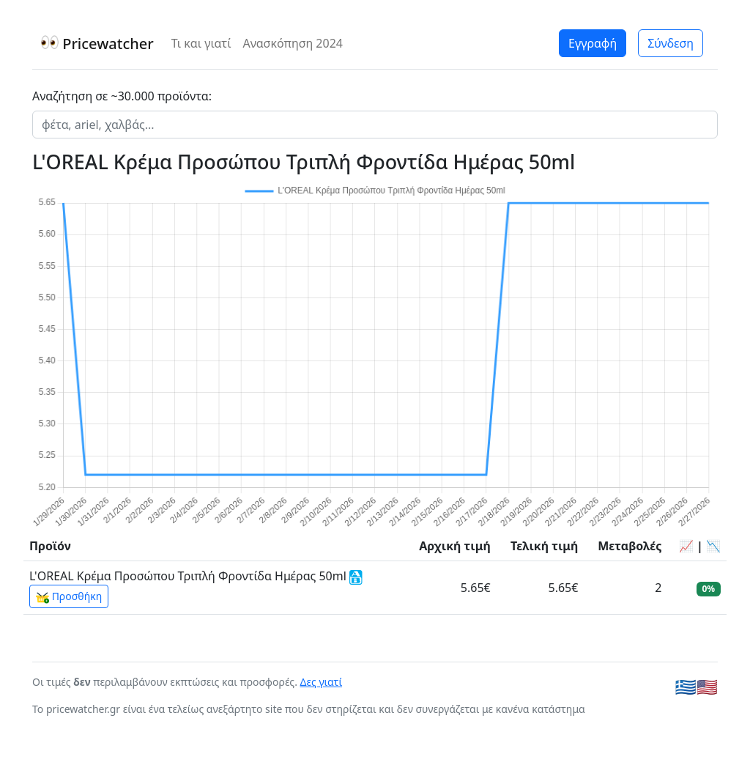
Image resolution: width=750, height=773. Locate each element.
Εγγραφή (592, 43)
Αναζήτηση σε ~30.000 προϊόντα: (122, 96)
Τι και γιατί (201, 43)
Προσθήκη (69, 596)
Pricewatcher (97, 43)
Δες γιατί (321, 682)
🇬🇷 (686, 686)
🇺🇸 (707, 686)
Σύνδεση (670, 43)
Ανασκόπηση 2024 (292, 43)
